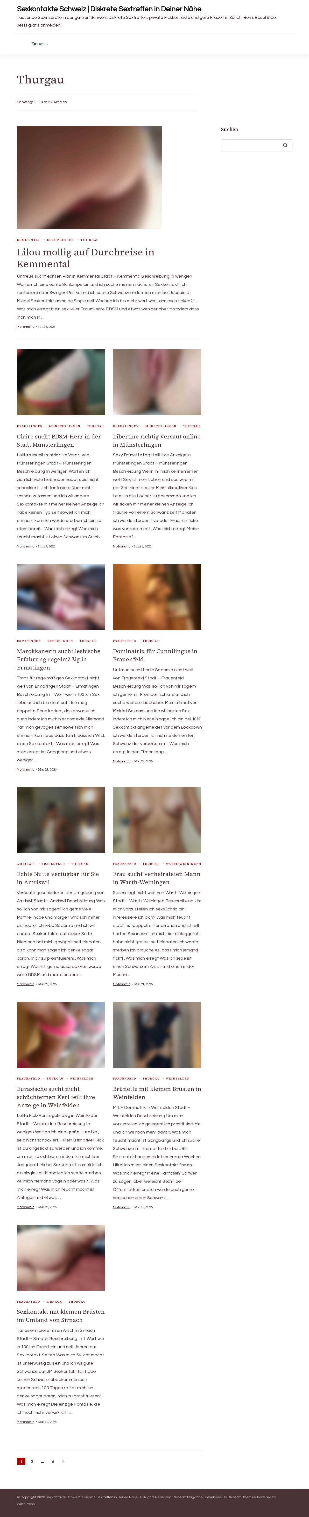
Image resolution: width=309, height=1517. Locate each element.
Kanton (38, 44)
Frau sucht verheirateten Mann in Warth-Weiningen (157, 877)
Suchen (229, 129)
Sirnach (54, 1300)
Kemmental (29, 240)
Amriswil (26, 863)
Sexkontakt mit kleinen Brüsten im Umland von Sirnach (61, 1314)
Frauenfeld (124, 641)
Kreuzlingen (60, 240)
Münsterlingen (64, 426)
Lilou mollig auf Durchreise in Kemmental (86, 258)
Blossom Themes (242, 1495)
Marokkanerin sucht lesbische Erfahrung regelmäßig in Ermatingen (59, 659)
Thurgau (89, 240)
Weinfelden (82, 1077)
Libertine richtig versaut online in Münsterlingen (157, 440)
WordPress (26, 1502)
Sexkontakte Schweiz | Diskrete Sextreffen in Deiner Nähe (109, 9)
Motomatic (25, 326)
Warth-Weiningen (183, 863)
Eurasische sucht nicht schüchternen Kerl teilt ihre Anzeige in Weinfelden (56, 1095)
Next (63, 1459)
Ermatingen (29, 641)
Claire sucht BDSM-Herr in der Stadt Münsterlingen (59, 440)
